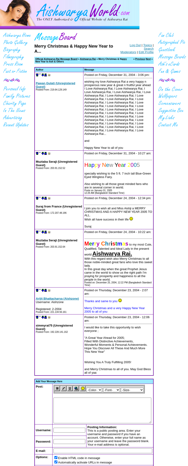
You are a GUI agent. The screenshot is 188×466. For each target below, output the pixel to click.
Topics (142, 45)
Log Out (129, 45)
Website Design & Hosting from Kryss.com (123, 461)
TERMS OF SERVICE (100, 458)
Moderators (133, 48)
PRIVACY (81, 458)
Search (154, 45)
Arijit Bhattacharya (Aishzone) (52, 261)
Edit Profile (151, 48)
